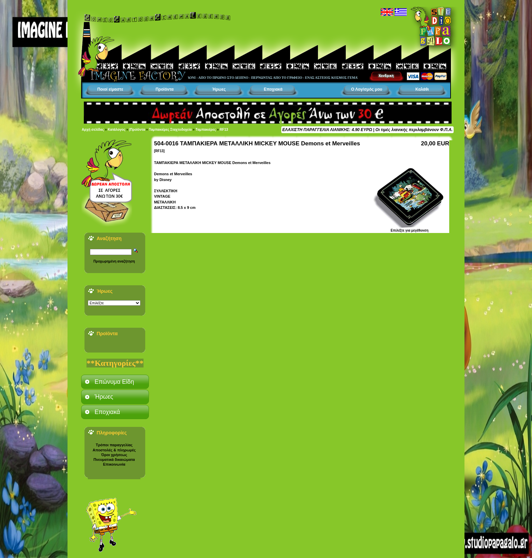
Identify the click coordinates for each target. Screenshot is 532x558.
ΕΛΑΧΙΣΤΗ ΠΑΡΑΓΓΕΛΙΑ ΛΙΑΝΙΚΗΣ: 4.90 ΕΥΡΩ (327, 129)
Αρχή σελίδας (93, 129)
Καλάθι (422, 89)
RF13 (224, 129)
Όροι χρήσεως (114, 455)
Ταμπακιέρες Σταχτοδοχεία (170, 129)
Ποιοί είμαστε (110, 89)
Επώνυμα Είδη (114, 381)
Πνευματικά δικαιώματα (114, 459)
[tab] (115, 382)
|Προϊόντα (137, 129)
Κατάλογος (117, 129)
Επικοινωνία (114, 464)
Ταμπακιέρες (205, 129)
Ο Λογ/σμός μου (366, 89)
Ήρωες (219, 89)
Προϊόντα (164, 89)
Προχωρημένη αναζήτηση (114, 261)
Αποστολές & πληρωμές (114, 450)
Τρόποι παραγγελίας (114, 445)
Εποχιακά (273, 89)
